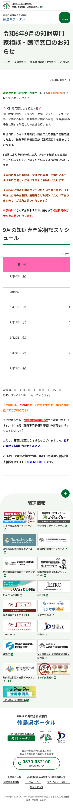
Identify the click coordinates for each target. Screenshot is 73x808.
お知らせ (64, 62)
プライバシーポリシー (58, 782)
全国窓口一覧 (14, 777)
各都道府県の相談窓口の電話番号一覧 (46, 777)
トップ (6, 62)
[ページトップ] (65, 493)
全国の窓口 (20, 62)
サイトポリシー (33, 782)
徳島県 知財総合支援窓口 (43, 62)
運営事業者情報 (11, 782)
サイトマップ (36, 787)
